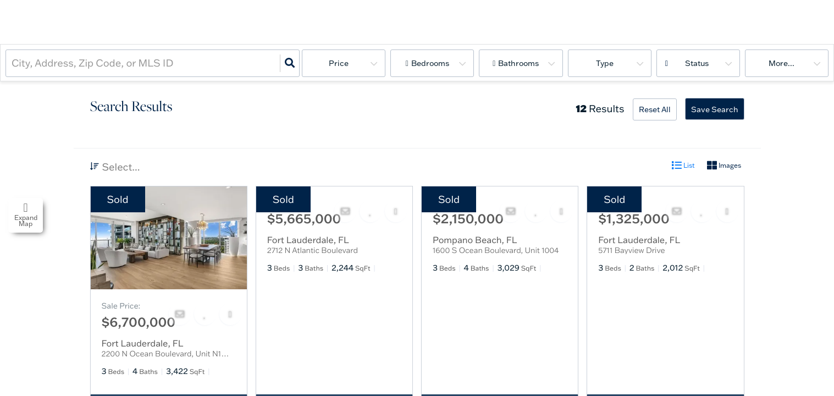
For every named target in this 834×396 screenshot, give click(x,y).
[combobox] (13, 63)
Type (605, 63)
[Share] (230, 314)
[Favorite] (205, 314)
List (683, 165)
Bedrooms (430, 63)
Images (724, 165)
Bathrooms (518, 63)
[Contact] (180, 314)
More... (781, 63)
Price (339, 63)
